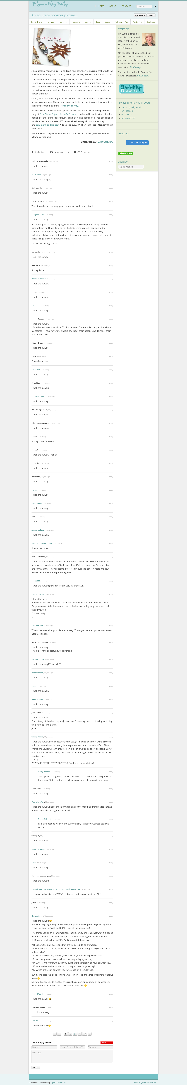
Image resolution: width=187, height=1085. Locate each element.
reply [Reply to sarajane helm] (111, 215)
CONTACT (126, 6)
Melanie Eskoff (38, 659)
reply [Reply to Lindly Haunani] (111, 772)
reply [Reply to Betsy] (111, 686)
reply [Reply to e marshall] (111, 463)
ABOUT (112, 6)
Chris (34, 862)
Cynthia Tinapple (58, 1082)
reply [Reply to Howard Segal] (111, 916)
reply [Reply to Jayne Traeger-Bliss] (111, 642)
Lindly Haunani (105, 141)
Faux (98, 22)
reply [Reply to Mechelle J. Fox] (111, 802)
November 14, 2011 (60, 152)
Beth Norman (37, 625)
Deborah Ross (37, 673)
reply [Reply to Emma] (111, 437)
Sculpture (151, 22)
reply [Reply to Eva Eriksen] (111, 175)
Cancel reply (107, 1043)
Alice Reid (36, 370)
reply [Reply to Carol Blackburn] (111, 594)
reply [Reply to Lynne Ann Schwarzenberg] (111, 543)
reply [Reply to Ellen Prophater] (111, 396)
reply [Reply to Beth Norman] (111, 625)
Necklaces (63, 22)
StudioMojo (135, 67)
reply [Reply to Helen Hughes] (111, 699)
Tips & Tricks (36, 22)
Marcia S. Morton (39, 279)
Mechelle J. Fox (38, 802)
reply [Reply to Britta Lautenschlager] (111, 423)
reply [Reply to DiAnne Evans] (111, 343)
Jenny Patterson (38, 849)
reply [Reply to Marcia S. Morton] (111, 279)
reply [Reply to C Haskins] (111, 383)
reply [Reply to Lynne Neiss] (111, 503)
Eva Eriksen (36, 174)
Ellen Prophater (38, 396)
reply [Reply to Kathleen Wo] (111, 188)
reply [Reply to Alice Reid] (111, 370)
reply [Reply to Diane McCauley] (111, 557)
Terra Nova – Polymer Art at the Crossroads (59, 114)
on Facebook (127, 110)
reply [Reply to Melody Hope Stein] (111, 410)
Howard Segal (37, 916)
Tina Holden (37, 1021)
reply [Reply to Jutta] (111, 903)
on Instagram (128, 118)
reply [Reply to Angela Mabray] (111, 530)
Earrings (88, 22)
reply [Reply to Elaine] (111, 490)
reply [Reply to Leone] (111, 292)
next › (151, 15)
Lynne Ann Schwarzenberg (43, 543)
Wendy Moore (37, 737)
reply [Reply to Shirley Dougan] (111, 319)
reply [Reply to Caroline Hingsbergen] (111, 876)
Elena (49, 1042)
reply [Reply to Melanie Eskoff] (111, 659)
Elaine (34, 490)
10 (85, 1034)
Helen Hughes (37, 699)
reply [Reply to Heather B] (111, 265)
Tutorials (50, 22)
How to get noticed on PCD (146, 1082)
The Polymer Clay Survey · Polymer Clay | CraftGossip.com (56, 889)
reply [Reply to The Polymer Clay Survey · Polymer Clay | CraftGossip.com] (111, 889)
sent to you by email (131, 107)
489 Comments (81, 152)
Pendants (76, 22)
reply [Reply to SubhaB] (111, 450)
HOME (101, 6)
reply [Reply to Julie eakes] (111, 713)
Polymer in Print (121, 22)
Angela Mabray (38, 530)
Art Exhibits (138, 22)
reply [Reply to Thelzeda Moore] (111, 1007)
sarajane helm (38, 215)
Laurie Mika (36, 581)
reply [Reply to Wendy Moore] (111, 737)
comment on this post (47, 124)
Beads (107, 22)
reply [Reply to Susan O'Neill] (111, 994)
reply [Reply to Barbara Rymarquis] (111, 161)
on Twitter (126, 114)
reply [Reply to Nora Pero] (111, 477)
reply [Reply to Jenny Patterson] (111, 849)
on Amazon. (143, 75)
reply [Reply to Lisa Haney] (111, 789)
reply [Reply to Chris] (111, 356)
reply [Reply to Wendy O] (111, 836)
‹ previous (140, 15)
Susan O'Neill (37, 994)
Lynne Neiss (37, 503)
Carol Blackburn (38, 594)
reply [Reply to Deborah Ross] (111, 673)
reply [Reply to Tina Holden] (111, 1021)
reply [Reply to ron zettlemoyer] (111, 252)
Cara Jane (36, 305)
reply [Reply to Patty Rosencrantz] (111, 201)
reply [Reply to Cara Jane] (111, 306)
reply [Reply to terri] (111, 517)
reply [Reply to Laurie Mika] (111, 581)
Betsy (34, 686)
